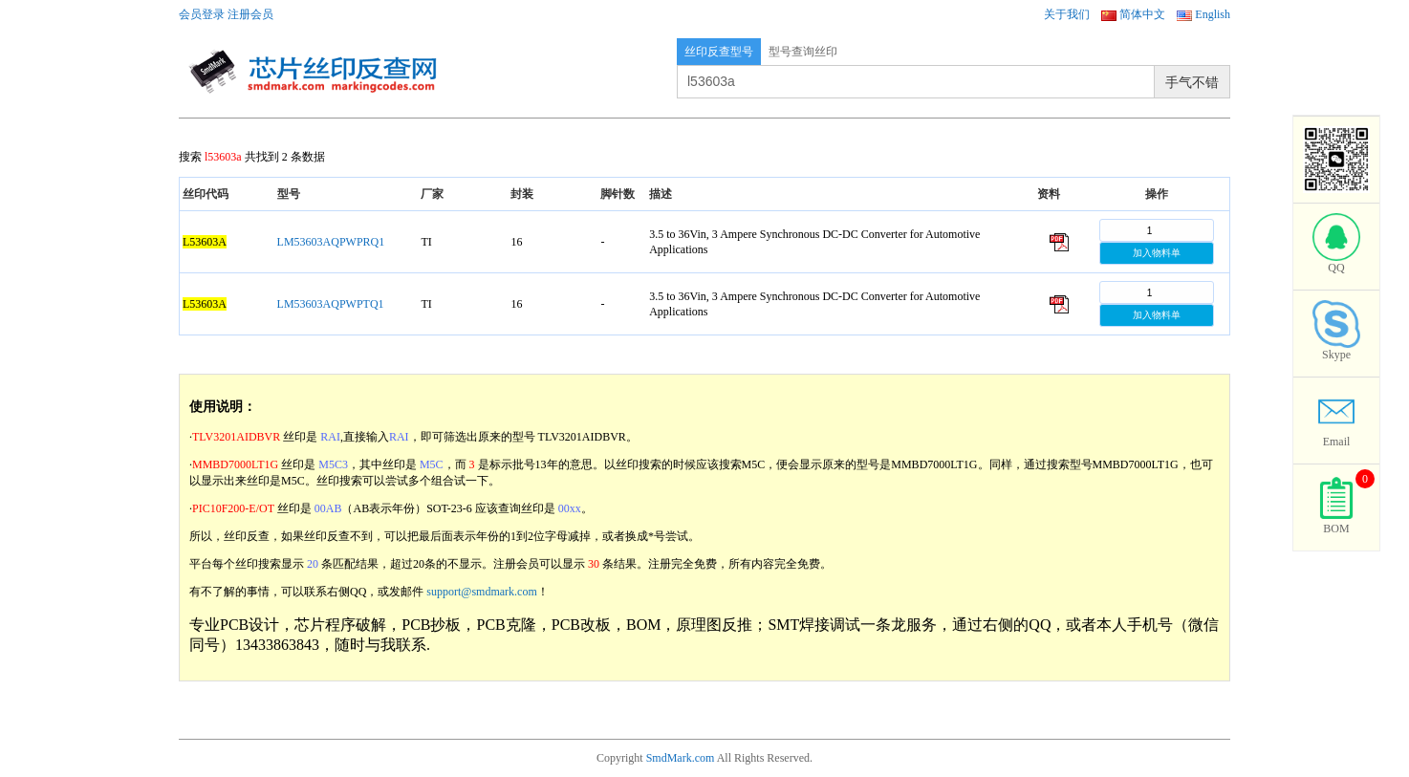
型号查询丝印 (803, 51)
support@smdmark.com (481, 591)
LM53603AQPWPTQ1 (330, 304)
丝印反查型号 (718, 51)
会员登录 (202, 14)
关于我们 (1067, 14)
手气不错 (1192, 82)
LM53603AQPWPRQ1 (331, 241)
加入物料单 (1157, 253)
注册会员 (250, 14)
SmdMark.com (680, 758)
